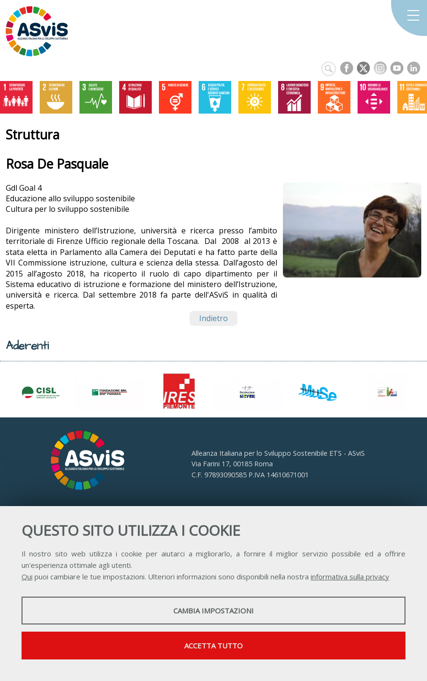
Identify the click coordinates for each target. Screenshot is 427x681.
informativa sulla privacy (350, 576)
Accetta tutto (213, 645)
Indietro (213, 318)
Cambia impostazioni (213, 610)
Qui (27, 576)
